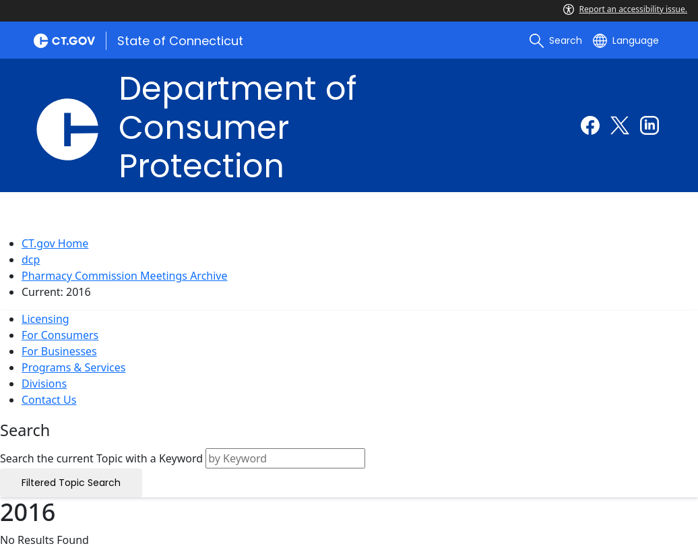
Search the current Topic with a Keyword (101, 458)
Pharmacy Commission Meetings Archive (125, 275)
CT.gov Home (55, 243)
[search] (556, 40)
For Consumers (60, 335)
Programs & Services (73, 367)
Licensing (45, 318)
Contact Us (49, 399)
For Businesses (59, 351)
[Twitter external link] (619, 125)
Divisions (44, 383)
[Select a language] (626, 40)
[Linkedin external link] (649, 125)
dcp (31, 259)
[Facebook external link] (590, 125)
